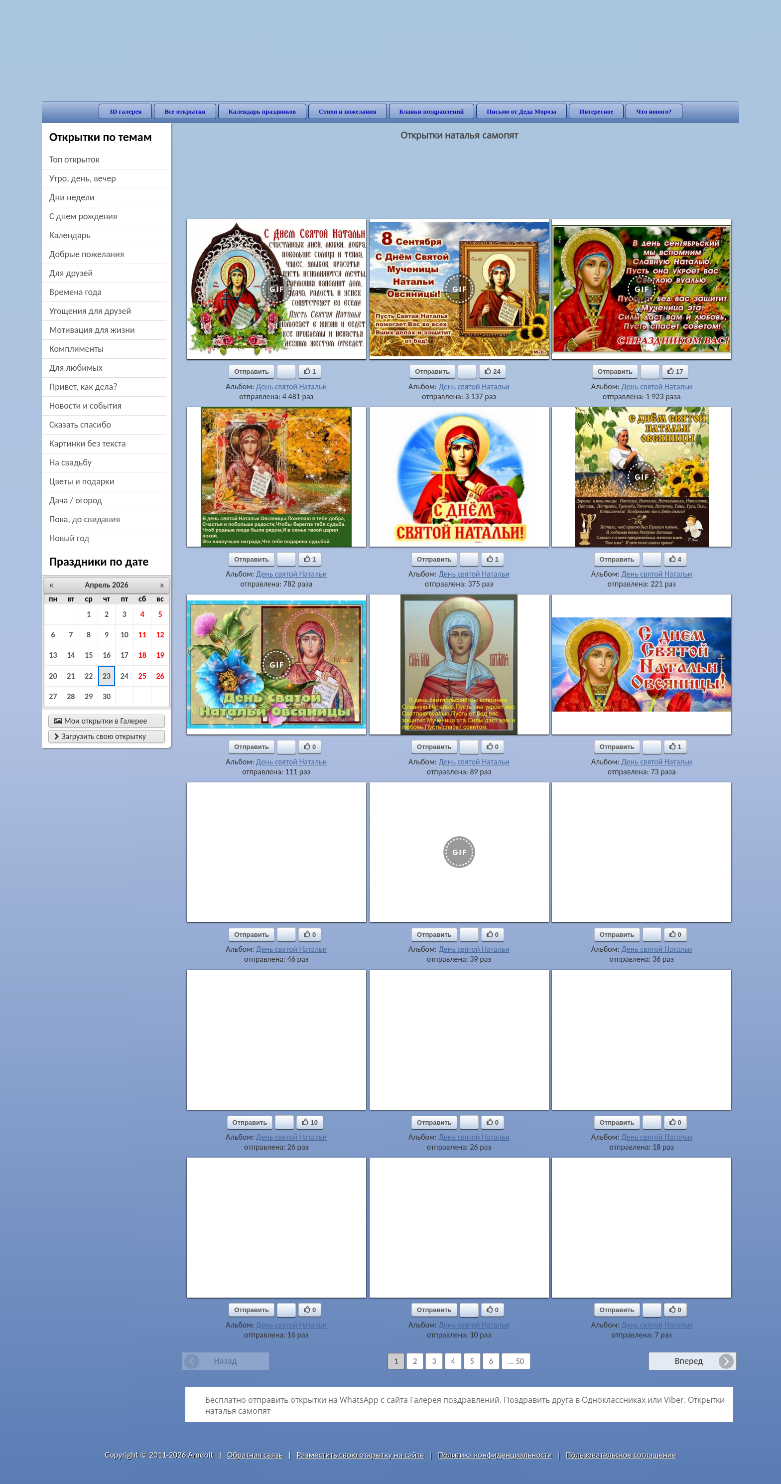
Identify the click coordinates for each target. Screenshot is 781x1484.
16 (107, 655)
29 (89, 696)
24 (125, 676)
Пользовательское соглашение (621, 1455)
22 (89, 676)
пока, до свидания (84, 519)
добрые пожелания (86, 254)
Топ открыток (74, 159)
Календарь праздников (262, 111)
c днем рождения (83, 216)
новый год (69, 538)
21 (71, 676)
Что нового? (653, 111)
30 (107, 696)
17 (125, 655)
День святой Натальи (291, 386)
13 (53, 655)
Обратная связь (255, 1455)
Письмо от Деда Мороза (521, 111)
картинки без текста (87, 443)
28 (71, 696)
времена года (75, 292)
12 (160, 634)
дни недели (72, 197)
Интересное (596, 111)
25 (142, 676)
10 (125, 634)
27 (53, 696)
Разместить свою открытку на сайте (360, 1455)
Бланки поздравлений (431, 111)
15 (89, 655)
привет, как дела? (83, 386)
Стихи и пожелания (348, 111)
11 (142, 634)
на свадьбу (70, 462)
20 (53, 676)
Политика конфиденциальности (495, 1455)
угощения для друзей (90, 310)
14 (71, 655)
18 (142, 655)
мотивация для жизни (92, 329)
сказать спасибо (80, 424)
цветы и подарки (81, 481)
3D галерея (125, 111)
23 (107, 676)
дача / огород (75, 500)
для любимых (76, 367)
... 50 (516, 1361)
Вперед (689, 1360)
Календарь (70, 235)
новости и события (85, 405)
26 (160, 676)
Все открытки (185, 111)
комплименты (76, 348)
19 (160, 655)
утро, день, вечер (82, 178)
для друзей (71, 273)
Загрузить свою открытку (100, 736)
